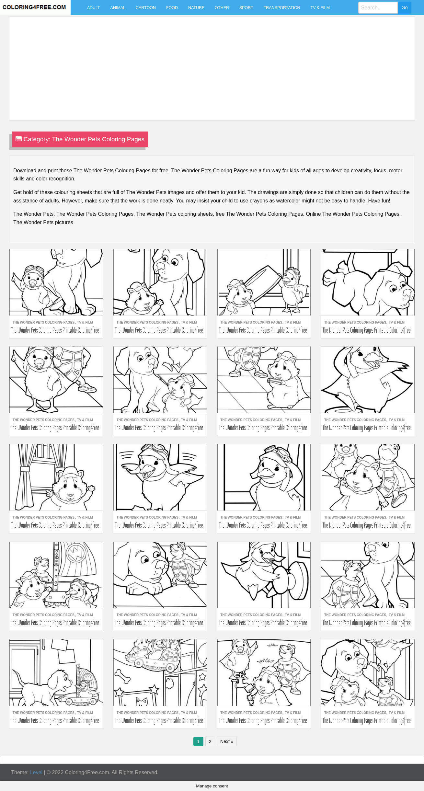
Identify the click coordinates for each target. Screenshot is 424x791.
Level (36, 772)
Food (172, 8)
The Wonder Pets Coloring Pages (43, 322)
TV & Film (320, 8)
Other (222, 8)
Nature (196, 8)
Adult (93, 8)
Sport (246, 8)
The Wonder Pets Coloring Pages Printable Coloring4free (55, 330)
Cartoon (146, 8)
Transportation (282, 8)
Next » (226, 741)
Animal (117, 8)
